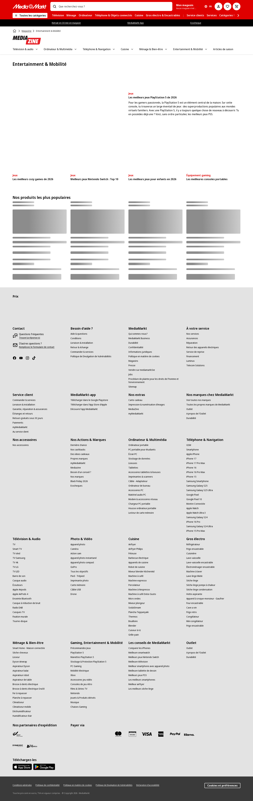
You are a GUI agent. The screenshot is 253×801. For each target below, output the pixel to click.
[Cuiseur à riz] (134, 630)
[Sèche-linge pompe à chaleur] (200, 585)
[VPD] (46, 734)
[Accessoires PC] (135, 490)
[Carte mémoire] (78, 585)
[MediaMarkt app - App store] (22, 767)
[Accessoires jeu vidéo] (81, 679)
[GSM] (188, 445)
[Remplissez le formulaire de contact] (36, 347)
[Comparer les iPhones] (139, 648)
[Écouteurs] (18, 585)
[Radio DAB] (18, 607)
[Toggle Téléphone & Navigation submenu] (114, 49)
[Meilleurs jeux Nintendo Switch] (143, 657)
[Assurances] (192, 338)
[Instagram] (28, 358)
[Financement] (192, 356)
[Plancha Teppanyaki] (138, 612)
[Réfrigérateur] (193, 544)
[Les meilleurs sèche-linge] (140, 688)
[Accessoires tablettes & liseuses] (144, 472)
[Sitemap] (132, 386)
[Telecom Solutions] (195, 365)
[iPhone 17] (191, 458)
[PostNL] (32, 734)
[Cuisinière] (191, 553)
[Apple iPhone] (192, 454)
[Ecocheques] (76, 485)
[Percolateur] (134, 585)
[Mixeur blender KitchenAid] (141, 571)
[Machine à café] (135, 576)
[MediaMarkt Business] (139, 338)
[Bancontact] (76, 734)
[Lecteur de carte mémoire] (141, 512)
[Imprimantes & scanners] (140, 476)
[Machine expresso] (137, 580)
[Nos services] (192, 333)
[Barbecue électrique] (138, 558)
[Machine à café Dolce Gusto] (142, 594)
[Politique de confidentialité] (47, 785)
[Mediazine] (76, 467)
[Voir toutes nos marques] (198, 400)
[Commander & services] (82, 351)
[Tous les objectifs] (79, 571)
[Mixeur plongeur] (136, 603)
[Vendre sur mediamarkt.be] (141, 370)
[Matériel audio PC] (137, 494)
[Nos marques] (77, 476)
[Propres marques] (79, 458)
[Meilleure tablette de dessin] (142, 670)
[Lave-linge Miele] (194, 576)
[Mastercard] (118, 734)
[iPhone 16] (191, 467)
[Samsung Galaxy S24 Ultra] (199, 526)
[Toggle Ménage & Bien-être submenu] (166, 49)
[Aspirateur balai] (20, 670)
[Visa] (147, 734)
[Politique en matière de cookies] (144, 356)
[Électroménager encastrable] (200, 567)
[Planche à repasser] (22, 697)
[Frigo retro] (191, 612)
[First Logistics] (32, 746)
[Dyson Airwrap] (20, 661)
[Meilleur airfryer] (136, 684)
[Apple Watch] (192, 508)
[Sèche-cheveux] (20, 652)
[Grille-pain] (133, 634)
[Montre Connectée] (195, 503)
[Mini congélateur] (194, 621)
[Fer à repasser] (20, 693)
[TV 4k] (15, 562)
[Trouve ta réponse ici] (29, 337)
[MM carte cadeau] (132, 734)
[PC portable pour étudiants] (142, 449)
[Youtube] (22, 358)
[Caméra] (74, 549)
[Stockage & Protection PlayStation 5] (88, 661)
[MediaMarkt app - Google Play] (44, 767)
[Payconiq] (90, 734)
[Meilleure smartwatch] (139, 652)
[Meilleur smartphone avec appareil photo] (148, 666)
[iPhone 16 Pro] (193, 521)
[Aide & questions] (79, 333)
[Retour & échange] (79, 347)
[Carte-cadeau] (135, 400)
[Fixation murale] (20, 616)
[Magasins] (133, 361)
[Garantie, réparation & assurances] (30, 409)
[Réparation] (191, 342)
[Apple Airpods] (19, 589)
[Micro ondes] (134, 598)
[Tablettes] (133, 467)
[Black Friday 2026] (79, 481)
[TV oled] (16, 553)
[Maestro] (104, 734)
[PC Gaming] (76, 666)
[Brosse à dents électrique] (25, 684)
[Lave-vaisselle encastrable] (199, 562)
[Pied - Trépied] (77, 576)
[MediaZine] (133, 409)
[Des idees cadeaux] (80, 454)
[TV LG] (15, 567)
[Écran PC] (132, 454)
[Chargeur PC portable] (139, 503)
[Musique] (75, 702)
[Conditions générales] (22, 785)
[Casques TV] (19, 612)
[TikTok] (35, 358)
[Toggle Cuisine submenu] (132, 49)
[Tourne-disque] (20, 621)
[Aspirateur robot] (21, 675)
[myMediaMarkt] (20, 427)
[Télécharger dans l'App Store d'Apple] (89, 404)
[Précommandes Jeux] (81, 648)
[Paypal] (175, 734)
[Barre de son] (19, 576)
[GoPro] (74, 567)
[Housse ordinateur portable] (142, 508)
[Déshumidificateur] (22, 711)
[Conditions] (76, 338)
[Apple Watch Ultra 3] (196, 512)
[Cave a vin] (191, 607)
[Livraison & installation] (82, 342)
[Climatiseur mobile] (22, 706)
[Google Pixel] (192, 494)
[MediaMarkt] (29, 6)
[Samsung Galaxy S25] (196, 485)
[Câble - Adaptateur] (137, 481)
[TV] (14, 544)
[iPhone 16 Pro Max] (195, 472)
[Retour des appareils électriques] (202, 347)
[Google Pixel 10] (194, 499)
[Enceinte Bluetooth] (22, 598)
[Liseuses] (132, 463)
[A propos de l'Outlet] (196, 413)
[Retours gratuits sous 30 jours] (28, 418)
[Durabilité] (133, 342)
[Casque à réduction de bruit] (26, 603)
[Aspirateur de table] (22, 679)
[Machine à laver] (194, 571)
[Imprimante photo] (80, 580)
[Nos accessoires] (21, 445)
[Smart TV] (17, 549)
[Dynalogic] (18, 745)
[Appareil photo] (78, 544)
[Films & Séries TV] (79, 688)
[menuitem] (58, 15)
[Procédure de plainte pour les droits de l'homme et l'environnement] (155, 380)
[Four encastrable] (194, 603)
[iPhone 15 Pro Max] (195, 530)
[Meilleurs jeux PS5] (137, 675)
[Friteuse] (132, 553)
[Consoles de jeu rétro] (81, 684)
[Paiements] (18, 422)
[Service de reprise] (195, 351)
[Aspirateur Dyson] (21, 666)
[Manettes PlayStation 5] (82, 657)
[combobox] (114, 6)
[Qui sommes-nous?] (138, 333)
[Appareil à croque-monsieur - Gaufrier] (205, 598)
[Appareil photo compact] (82, 562)
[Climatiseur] (18, 702)
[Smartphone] (192, 449)
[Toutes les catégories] (30, 15)
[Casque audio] (19, 580)
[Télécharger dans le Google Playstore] (89, 400)
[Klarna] (189, 734)
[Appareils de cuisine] (138, 562)
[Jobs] (130, 374)
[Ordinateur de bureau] (139, 485)
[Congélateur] (192, 616)
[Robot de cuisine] (136, 567)
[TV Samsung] (19, 558)
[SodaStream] (134, 607)
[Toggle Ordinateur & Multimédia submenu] (75, 49)
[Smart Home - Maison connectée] (29, 648)
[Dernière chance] (79, 445)
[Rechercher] (54, 6)
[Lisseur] (16, 657)
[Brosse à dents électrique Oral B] (29, 688)
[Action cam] (76, 553)
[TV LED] (16, 571)
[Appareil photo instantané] (84, 558)
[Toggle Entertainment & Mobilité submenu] (206, 49)
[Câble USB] (76, 589)
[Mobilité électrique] (80, 670)
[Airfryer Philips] (135, 549)
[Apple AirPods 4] (20, 594)
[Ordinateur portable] (138, 445)
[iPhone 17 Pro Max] (195, 463)
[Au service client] (21, 431)
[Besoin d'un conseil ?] (81, 472)
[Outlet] (189, 409)
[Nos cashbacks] (78, 449)
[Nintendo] (75, 693)
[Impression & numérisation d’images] (146, 404)
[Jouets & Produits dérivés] (83, 697)
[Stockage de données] (139, 458)
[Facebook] (16, 358)
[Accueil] (15, 31)
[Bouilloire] (133, 621)
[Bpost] (18, 734)
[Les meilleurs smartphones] (141, 679)
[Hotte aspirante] (194, 594)
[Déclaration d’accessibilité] (147, 785)
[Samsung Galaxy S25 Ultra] (199, 490)
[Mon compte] (218, 6)
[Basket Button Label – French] (236, 6)
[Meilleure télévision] (138, 661)
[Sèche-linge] (192, 580)
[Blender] (132, 625)
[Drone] (74, 594)
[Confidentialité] (135, 347)
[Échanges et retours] (23, 413)
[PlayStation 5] (77, 652)
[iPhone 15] (191, 476)
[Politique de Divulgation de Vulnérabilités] (91, 356)
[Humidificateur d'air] (22, 715)
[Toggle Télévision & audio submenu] (36, 49)
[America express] (161, 734)
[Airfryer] (132, 544)
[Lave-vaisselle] (193, 558)
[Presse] (131, 365)
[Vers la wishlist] (227, 6)
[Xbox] (73, 675)
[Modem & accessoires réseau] (143, 499)
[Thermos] (132, 616)
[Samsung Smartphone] (197, 481)
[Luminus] (190, 361)
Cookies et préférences (222, 785)
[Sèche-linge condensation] (199, 589)
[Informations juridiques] (140, 351)
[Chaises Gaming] (79, 706)
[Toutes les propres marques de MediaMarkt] (208, 404)
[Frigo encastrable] (195, 549)
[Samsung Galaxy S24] (196, 517)
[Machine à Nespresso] (139, 589)
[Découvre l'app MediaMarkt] (84, 409)
